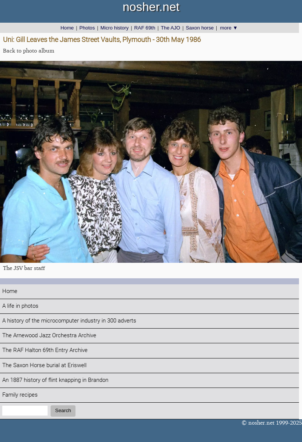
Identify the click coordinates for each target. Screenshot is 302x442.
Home (67, 28)
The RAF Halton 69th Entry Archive (45, 350)
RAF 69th (145, 28)
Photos (87, 28)
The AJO (170, 28)
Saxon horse (200, 28)
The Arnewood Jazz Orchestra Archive (49, 335)
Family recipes (20, 395)
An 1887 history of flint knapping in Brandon (55, 380)
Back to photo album (28, 50)
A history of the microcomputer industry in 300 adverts (69, 321)
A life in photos (20, 306)
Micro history (114, 28)
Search (63, 410)
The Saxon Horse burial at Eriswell (44, 365)
